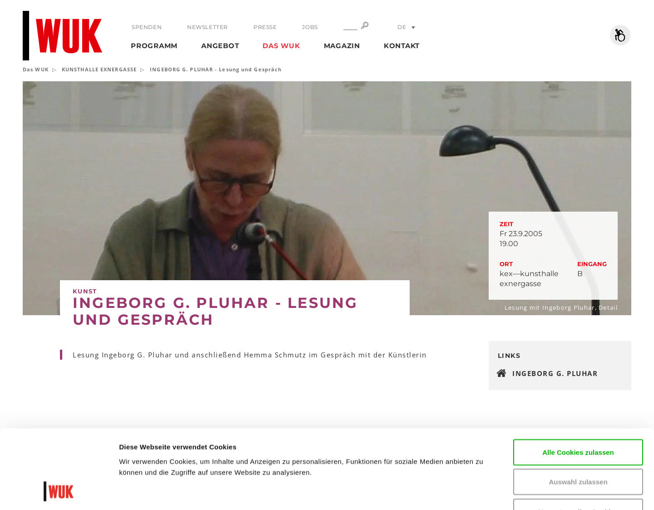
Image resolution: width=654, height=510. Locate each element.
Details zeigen (547, 492)
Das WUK (281, 45)
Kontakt (402, 45)
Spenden (147, 27)
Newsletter (207, 27)
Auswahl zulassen (578, 410)
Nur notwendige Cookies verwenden (578, 445)
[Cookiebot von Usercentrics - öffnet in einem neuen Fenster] (59, 492)
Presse (265, 27)
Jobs (309, 27)
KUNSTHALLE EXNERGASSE (99, 69)
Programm (154, 45)
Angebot (220, 45)
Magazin (342, 45)
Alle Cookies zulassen (578, 380)
